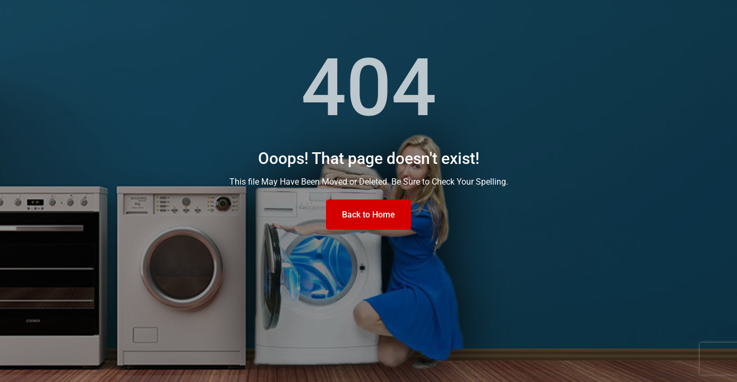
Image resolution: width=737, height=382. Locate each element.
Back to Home (368, 215)
